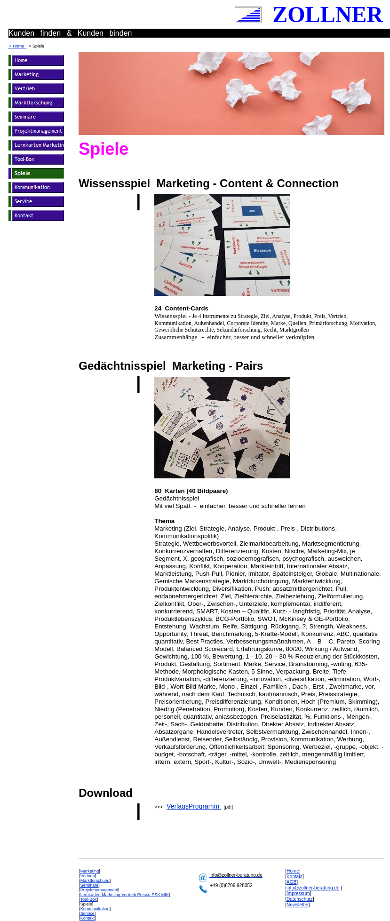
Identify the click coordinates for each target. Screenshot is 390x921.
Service (87, 913)
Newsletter (298, 904)
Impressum (298, 893)
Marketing (89, 871)
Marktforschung (95, 880)
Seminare (89, 885)
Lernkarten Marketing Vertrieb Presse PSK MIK (124, 894)
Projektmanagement (99, 890)
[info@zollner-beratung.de (312, 887)
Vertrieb (87, 875)
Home (293, 870)
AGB (291, 882)
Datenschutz (300, 899)
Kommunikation (95, 908)
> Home (17, 46)
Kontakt (87, 918)
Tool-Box (88, 899)
